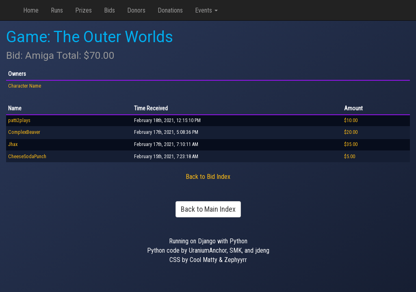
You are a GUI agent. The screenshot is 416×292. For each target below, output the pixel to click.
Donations (170, 10)
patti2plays (19, 120)
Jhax (12, 144)
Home (31, 10)
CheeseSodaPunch (27, 156)
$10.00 (351, 120)
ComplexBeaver (24, 132)
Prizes (83, 10)
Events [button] (206, 10)
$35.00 (351, 144)
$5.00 (349, 156)
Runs (57, 10)
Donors (136, 10)
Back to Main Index (208, 209)
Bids (109, 10)
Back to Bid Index (208, 176)
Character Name (24, 86)
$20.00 (351, 132)
